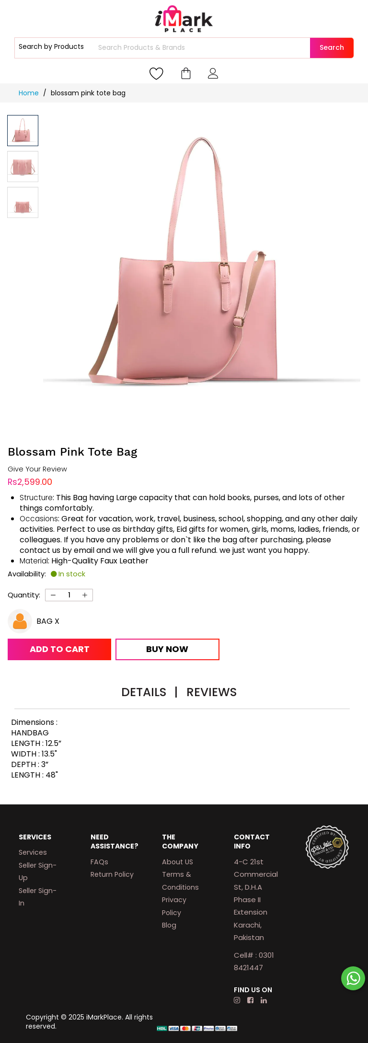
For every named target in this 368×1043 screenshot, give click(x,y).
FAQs (99, 862)
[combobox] (203, 48)
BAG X (47, 621)
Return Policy (112, 874)
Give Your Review (37, 469)
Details (149, 692)
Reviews (211, 692)
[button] (22, 166)
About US (177, 862)
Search (332, 47)
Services (33, 852)
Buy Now (167, 649)
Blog (169, 925)
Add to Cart (60, 649)
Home (30, 93)
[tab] (149, 693)
